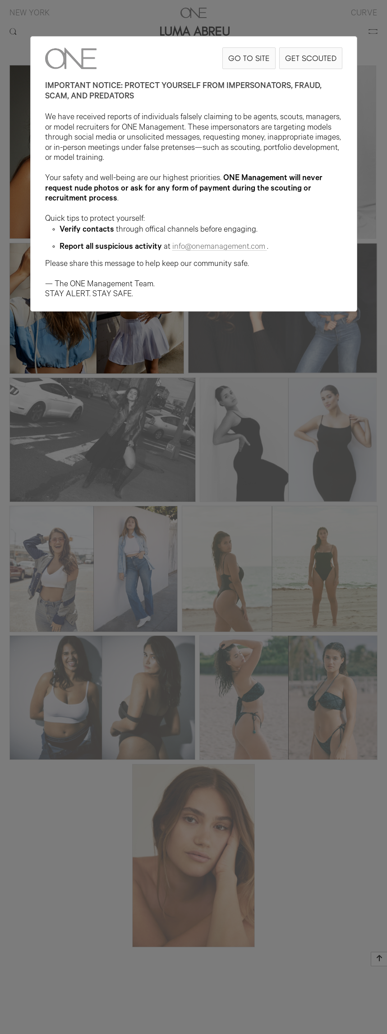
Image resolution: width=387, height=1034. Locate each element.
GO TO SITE (249, 58)
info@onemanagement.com (219, 247)
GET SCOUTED (310, 58)
